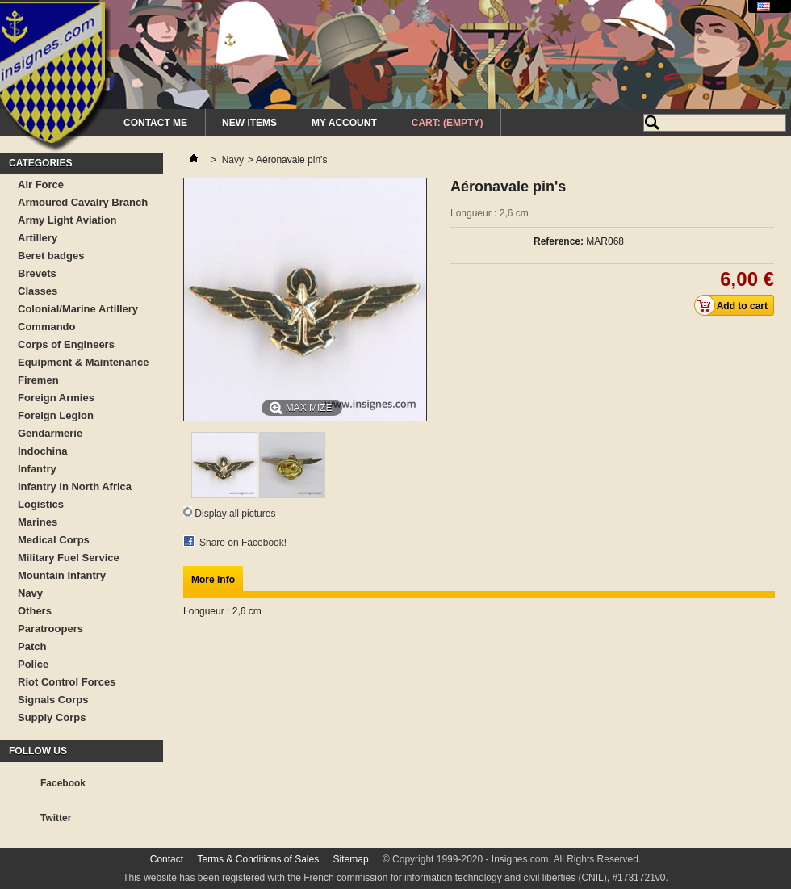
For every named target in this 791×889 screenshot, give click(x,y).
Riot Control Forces (66, 682)
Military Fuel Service (68, 557)
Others (35, 611)
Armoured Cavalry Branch (83, 202)
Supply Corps (52, 717)
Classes (37, 291)
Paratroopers (50, 629)
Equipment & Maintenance (83, 362)
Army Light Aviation (67, 220)
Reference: (559, 241)
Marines (37, 522)
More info (213, 579)
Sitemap (351, 859)
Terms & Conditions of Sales (258, 859)
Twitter (55, 818)
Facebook (63, 783)
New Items (249, 122)
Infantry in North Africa (75, 486)
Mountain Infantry (62, 575)
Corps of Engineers (66, 344)
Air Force (41, 184)
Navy (30, 593)
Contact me (155, 122)
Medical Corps (54, 540)
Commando (47, 327)
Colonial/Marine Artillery (78, 309)
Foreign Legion (56, 415)
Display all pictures (235, 513)
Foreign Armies (56, 398)
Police (33, 664)
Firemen (38, 380)
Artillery (37, 238)
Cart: (447, 122)
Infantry (37, 469)
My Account (344, 122)
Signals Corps (53, 700)
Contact (166, 859)
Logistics (41, 504)
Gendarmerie (50, 433)
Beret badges (51, 256)
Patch (32, 646)
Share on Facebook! (243, 542)
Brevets (37, 273)
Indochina (42, 451)
